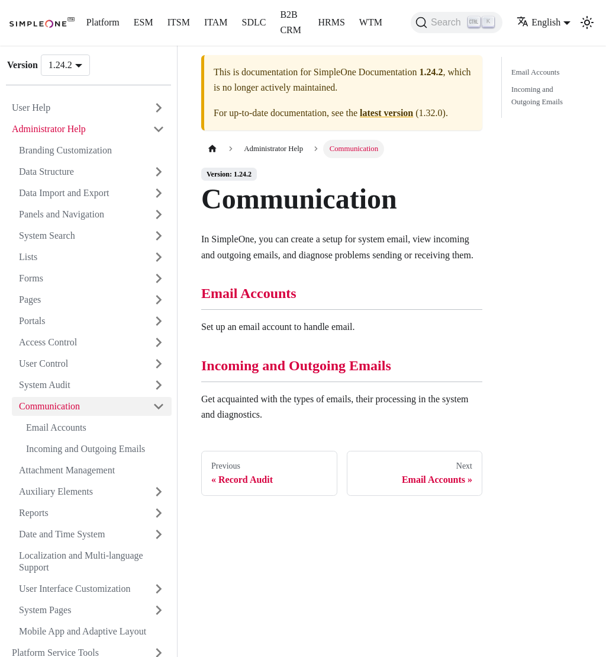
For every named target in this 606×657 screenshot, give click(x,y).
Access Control (48, 342)
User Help (31, 107)
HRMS (331, 22)
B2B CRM (290, 22)
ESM (143, 22)
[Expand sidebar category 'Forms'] (159, 278)
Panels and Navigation (61, 214)
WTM (370, 22)
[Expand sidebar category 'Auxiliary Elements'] (159, 491)
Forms (31, 278)
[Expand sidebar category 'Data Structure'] (159, 171)
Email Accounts (56, 427)
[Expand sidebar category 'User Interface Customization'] (159, 588)
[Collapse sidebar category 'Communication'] (159, 406)
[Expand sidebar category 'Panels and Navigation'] (159, 214)
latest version (386, 113)
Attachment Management (67, 470)
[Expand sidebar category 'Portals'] (159, 321)
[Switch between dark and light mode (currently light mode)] (587, 22)
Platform (103, 22)
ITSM (178, 22)
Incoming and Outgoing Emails (85, 449)
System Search (47, 235)
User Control (43, 363)
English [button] (538, 22)
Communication (49, 406)
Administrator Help (49, 129)
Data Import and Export (64, 193)
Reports (34, 513)
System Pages (45, 610)
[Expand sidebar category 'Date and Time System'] (159, 534)
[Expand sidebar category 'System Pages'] (159, 610)
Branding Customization (65, 150)
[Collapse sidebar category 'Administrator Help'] (159, 129)
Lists (28, 257)
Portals (32, 321)
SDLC (254, 22)
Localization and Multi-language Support (81, 561)
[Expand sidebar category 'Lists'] (159, 257)
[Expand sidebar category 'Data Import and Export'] (159, 193)
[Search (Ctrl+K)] (456, 22)
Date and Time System (62, 534)
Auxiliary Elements (56, 491)
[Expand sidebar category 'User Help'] (159, 107)
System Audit (44, 385)
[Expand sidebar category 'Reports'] (159, 513)
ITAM (216, 22)
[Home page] (212, 149)
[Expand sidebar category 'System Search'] (159, 235)
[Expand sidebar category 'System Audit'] (159, 385)
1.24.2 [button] (60, 65)
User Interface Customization (74, 589)
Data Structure (46, 171)
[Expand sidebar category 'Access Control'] (159, 342)
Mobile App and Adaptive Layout (82, 631)
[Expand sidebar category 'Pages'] (159, 299)
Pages (30, 299)
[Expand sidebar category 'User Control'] (159, 363)
